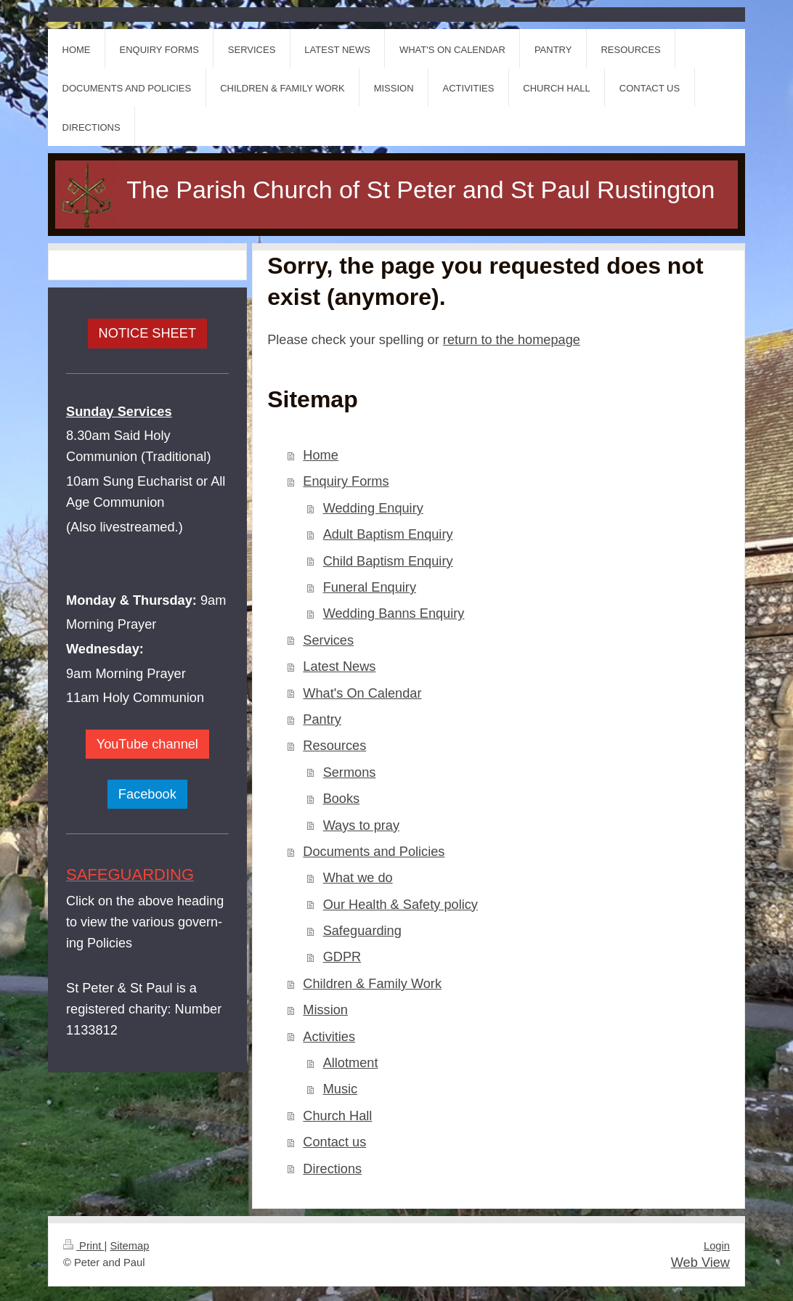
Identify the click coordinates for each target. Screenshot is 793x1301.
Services (328, 640)
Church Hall (337, 1116)
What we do (358, 877)
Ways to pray (361, 825)
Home (320, 455)
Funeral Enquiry (369, 587)
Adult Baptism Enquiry (388, 534)
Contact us (334, 1142)
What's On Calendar (362, 693)
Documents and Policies (373, 851)
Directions (332, 1169)
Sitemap (129, 1246)
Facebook (147, 794)
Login (717, 1246)
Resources (334, 745)
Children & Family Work (372, 983)
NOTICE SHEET (147, 333)
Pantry (322, 719)
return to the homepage (511, 340)
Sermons (349, 772)
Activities (329, 1036)
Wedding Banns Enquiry (394, 613)
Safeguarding (362, 930)
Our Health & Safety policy (400, 904)
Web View (700, 1262)
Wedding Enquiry (373, 508)
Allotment (350, 1063)
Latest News (339, 666)
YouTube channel (147, 744)
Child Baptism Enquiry (388, 561)
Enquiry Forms (346, 481)
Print (83, 1246)
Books (341, 798)
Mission (325, 1010)
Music (340, 1089)
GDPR (342, 957)
